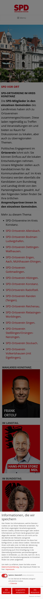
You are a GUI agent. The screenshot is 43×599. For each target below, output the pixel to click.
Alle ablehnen (6, 591)
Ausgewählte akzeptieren (20, 591)
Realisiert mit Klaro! (34, 596)
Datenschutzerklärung (10, 567)
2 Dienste (12, 583)
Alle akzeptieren (35, 591)
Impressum (10, 569)
